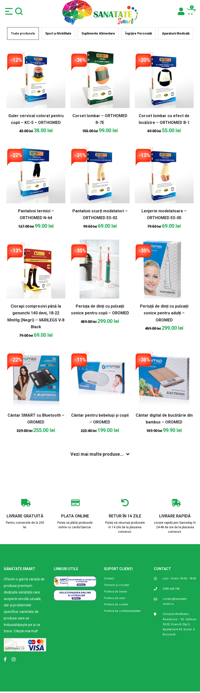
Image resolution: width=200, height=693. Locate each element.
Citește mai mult (26, 631)
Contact (109, 578)
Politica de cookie (116, 604)
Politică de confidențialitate (122, 611)
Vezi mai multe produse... (97, 454)
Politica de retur (114, 598)
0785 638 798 (171, 588)
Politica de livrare (115, 591)
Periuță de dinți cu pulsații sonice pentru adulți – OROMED (164, 313)
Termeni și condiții (116, 585)
